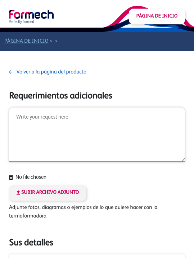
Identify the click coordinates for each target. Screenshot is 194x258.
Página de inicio (156, 16)
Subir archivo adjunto (48, 192)
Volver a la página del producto (47, 72)
